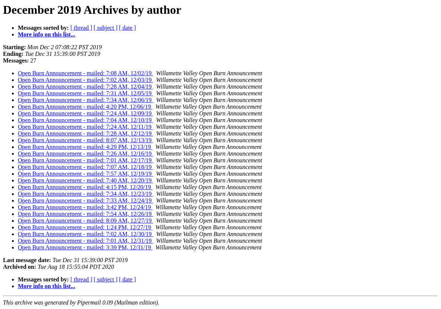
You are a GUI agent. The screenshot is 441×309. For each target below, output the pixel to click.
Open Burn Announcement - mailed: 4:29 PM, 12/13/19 (85, 147)
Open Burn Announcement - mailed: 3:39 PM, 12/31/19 (85, 247)
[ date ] (127, 28)
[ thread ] (81, 28)
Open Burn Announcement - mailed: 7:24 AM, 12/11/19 (85, 127)
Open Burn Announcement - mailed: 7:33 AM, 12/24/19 (85, 200)
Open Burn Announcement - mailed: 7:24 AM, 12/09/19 (85, 113)
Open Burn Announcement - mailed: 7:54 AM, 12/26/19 (85, 214)
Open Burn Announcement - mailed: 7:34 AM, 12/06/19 (85, 100)
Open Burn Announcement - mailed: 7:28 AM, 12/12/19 (85, 133)
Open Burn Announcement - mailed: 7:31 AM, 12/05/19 (85, 93)
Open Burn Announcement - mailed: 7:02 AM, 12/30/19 (85, 234)
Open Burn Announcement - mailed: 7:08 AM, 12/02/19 (85, 73)
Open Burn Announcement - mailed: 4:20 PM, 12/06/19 (85, 106)
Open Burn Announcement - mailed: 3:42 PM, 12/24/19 (85, 207)
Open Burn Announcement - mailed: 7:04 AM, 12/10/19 (85, 120)
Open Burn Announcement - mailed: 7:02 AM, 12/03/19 (85, 80)
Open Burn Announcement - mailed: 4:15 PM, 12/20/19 (85, 187)
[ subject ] (106, 28)
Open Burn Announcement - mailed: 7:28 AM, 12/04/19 (85, 86)
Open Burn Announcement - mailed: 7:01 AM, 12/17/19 (85, 160)
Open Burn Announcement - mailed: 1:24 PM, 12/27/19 (85, 227)
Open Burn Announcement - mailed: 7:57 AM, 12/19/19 (85, 174)
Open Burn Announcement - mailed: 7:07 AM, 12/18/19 (85, 167)
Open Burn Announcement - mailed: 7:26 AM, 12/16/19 (85, 153)
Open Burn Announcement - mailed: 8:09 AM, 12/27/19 (85, 220)
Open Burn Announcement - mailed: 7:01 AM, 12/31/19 (85, 241)
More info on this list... (46, 34)
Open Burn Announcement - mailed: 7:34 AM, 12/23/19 (85, 194)
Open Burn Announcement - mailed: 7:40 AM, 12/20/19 (85, 180)
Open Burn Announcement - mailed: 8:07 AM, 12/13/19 (85, 140)
